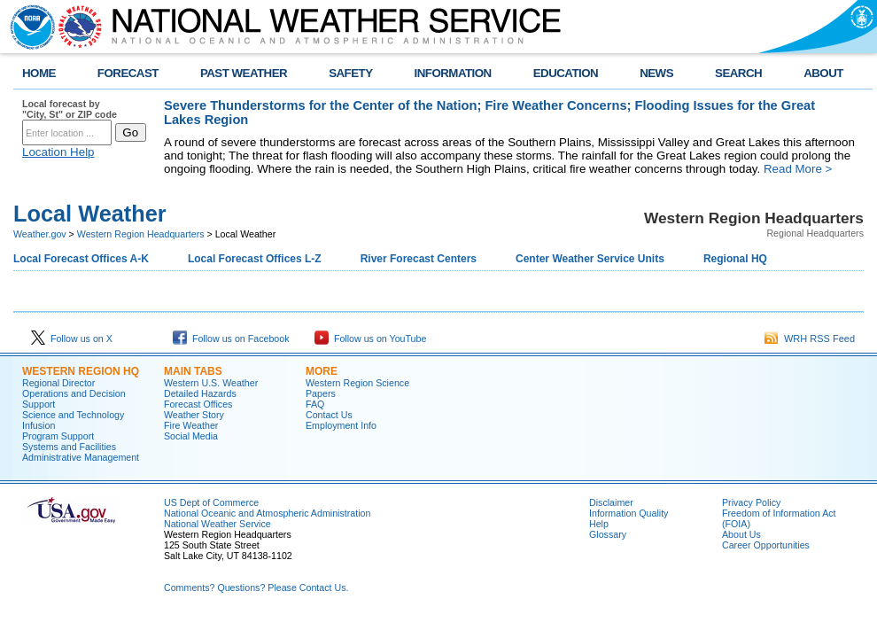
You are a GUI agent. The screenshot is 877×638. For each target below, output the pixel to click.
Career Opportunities (766, 545)
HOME (39, 73)
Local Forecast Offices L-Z (255, 259)
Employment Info (341, 425)
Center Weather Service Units (590, 259)
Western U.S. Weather (211, 382)
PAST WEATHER (243, 73)
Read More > (798, 168)
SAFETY (350, 73)
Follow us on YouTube (370, 338)
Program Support (58, 436)
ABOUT (823, 73)
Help (599, 523)
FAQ (315, 404)
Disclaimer (611, 502)
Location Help (58, 152)
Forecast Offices (198, 404)
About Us (741, 534)
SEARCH (738, 73)
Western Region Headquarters (141, 234)
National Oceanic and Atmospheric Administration (267, 513)
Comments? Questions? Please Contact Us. (256, 587)
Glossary (607, 534)
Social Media (191, 436)
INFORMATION (453, 73)
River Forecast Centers (419, 259)
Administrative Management (80, 457)
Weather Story (194, 414)
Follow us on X (72, 338)
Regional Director (58, 382)
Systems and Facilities (69, 446)
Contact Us (329, 414)
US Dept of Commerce (211, 502)
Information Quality (628, 513)
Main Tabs (193, 371)
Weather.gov (39, 234)
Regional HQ (735, 259)
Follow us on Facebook (231, 338)
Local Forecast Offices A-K (81, 259)
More (322, 371)
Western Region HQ (80, 371)
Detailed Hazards (200, 393)
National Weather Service (217, 523)
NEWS (656, 73)
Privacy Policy (751, 502)
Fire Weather (191, 425)
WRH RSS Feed (809, 338)
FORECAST (128, 73)
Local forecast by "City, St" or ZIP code (69, 109)
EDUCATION (565, 73)
